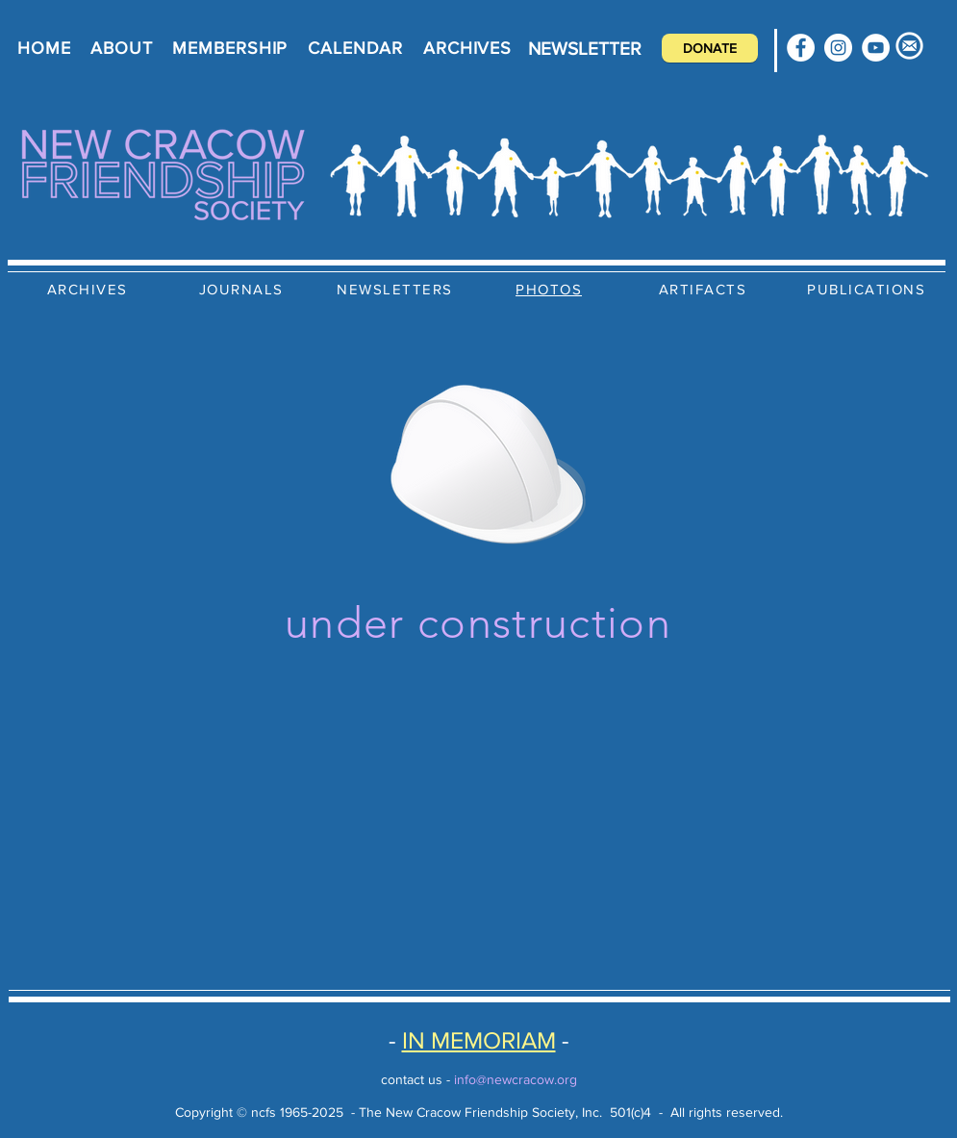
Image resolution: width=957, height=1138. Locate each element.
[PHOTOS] (551, 288)
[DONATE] (710, 48)
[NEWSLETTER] (584, 48)
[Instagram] (838, 48)
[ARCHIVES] (89, 288)
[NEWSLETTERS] (397, 288)
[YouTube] (876, 48)
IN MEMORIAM (479, 1039)
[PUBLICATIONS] (868, 288)
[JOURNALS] (243, 288)
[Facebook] (801, 48)
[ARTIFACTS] (705, 288)
